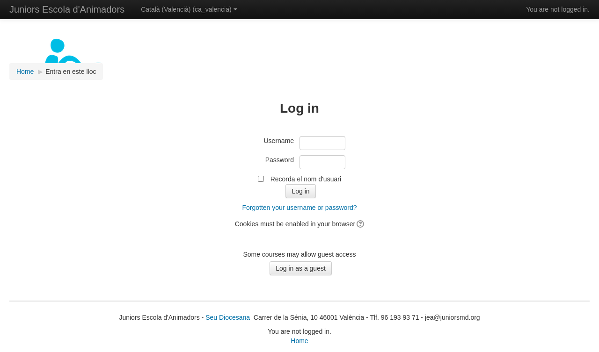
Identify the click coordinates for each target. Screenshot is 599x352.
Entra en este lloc (70, 71)
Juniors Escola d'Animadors (66, 9)
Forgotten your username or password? (299, 207)
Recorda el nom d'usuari (305, 179)
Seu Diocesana (227, 317)
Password (279, 160)
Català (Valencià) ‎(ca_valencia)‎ (189, 9)
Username (279, 140)
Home (299, 341)
